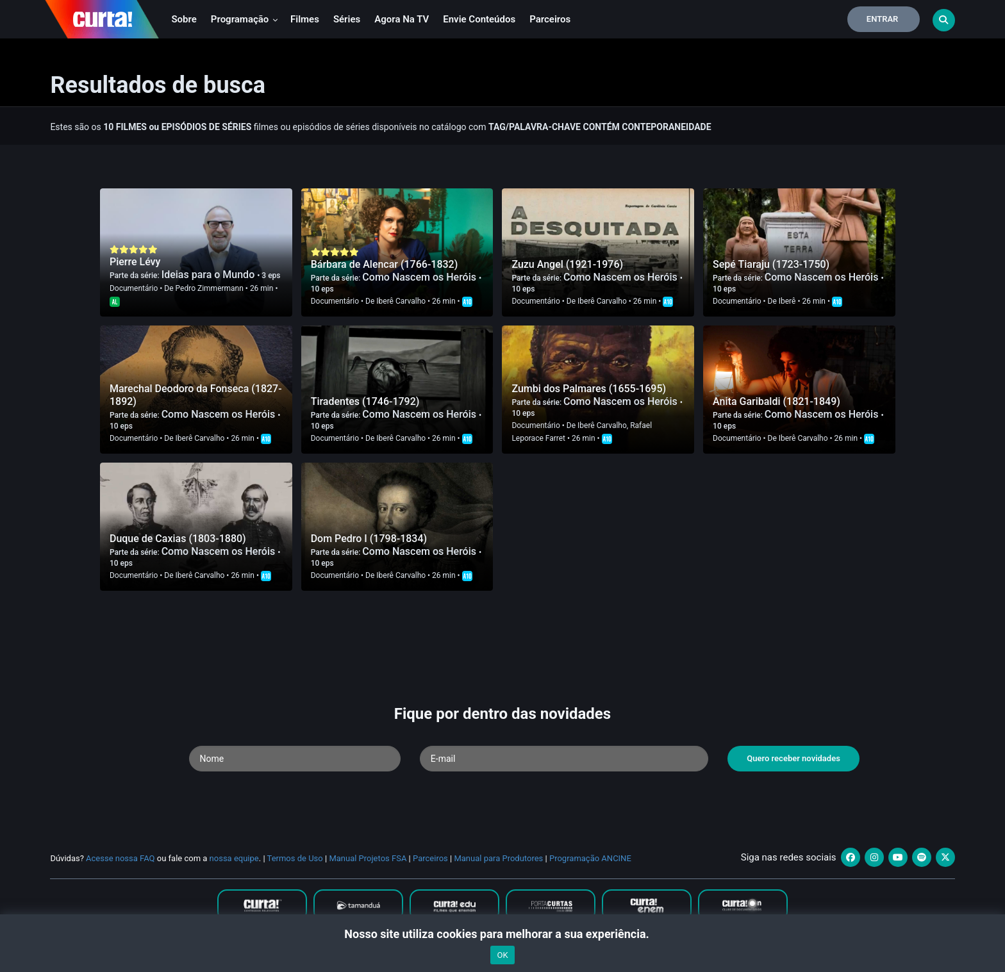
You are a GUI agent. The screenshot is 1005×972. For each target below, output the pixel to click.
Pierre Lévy (135, 262)
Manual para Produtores (498, 858)
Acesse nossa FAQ (120, 858)
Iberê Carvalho (401, 301)
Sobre (183, 19)
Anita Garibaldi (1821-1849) (776, 401)
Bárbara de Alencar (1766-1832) (384, 264)
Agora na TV (401, 19)
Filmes (304, 19)
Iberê (787, 301)
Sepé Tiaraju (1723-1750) (771, 264)
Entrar (883, 19)
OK (502, 955)
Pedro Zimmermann (210, 288)
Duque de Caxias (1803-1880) (178, 538)
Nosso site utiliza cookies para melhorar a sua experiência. (502, 934)
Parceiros (549, 19)
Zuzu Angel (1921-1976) (567, 264)
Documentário (134, 288)
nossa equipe (234, 858)
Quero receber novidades (793, 758)
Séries (346, 19)
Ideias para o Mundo (210, 274)
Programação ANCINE (590, 858)
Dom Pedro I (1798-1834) (369, 538)
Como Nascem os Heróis (420, 277)
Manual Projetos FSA (367, 858)
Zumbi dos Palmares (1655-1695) (588, 389)
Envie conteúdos (479, 19)
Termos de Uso (295, 858)
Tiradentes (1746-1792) (365, 401)
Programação (244, 19)
